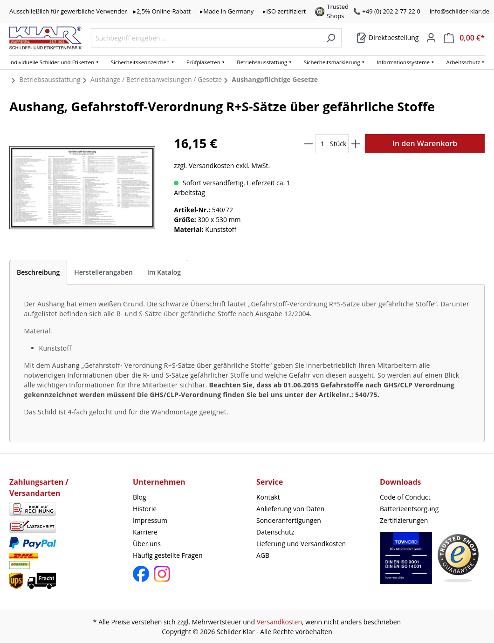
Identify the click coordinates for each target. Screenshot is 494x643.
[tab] (38, 272)
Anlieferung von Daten (290, 508)
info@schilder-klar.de (459, 11)
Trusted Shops (338, 11)
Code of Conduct (405, 497)
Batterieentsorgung (409, 508)
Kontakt (268, 497)
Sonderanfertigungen (288, 520)
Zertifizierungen (404, 520)
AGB (262, 555)
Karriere (145, 532)
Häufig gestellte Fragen (168, 555)
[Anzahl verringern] (308, 143)
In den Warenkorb (424, 143)
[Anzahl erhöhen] (355, 143)
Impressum (150, 520)
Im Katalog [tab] (164, 272)
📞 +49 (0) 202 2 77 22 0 (386, 11)
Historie (145, 508)
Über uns (147, 543)
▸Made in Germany (227, 11)
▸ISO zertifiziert (284, 11)
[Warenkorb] (387, 38)
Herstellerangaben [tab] (103, 272)
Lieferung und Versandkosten (301, 543)
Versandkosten (279, 621)
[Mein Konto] (431, 38)
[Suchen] (331, 37)
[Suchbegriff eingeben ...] (205, 37)
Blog (139, 497)
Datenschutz (275, 532)
